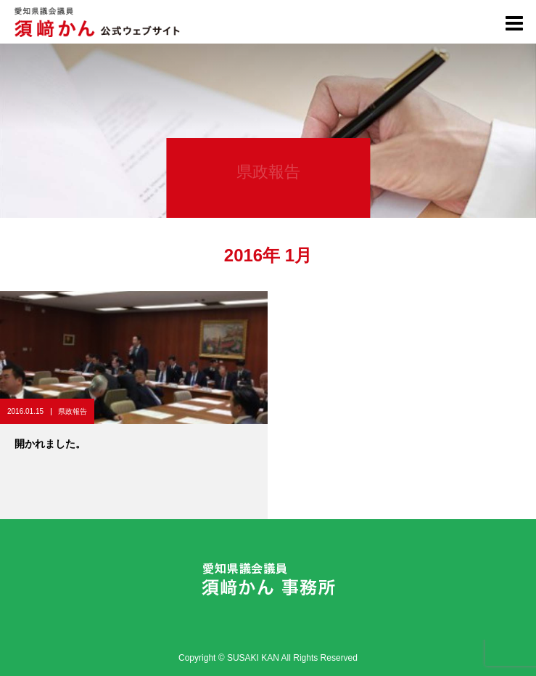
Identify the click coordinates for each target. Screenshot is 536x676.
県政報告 (72, 411)
